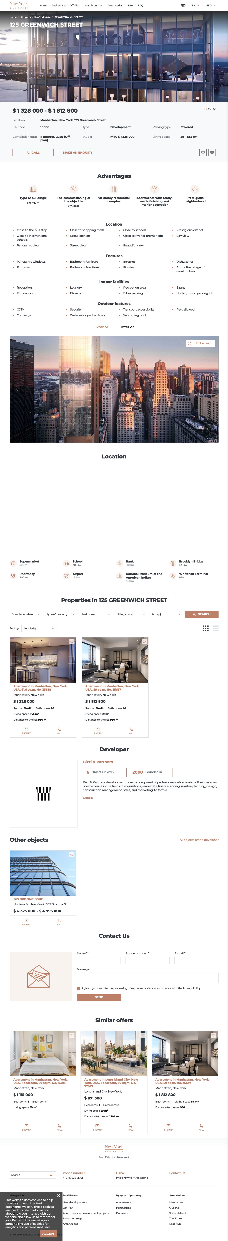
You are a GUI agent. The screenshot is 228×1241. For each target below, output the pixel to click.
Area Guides (70, 1223)
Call (35, 152)
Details (88, 797)
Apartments (123, 1202)
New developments (75, 1202)
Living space (124, 614)
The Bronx (175, 1218)
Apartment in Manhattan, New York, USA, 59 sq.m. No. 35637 (112, 688)
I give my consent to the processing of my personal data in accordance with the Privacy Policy (141, 988)
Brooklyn (175, 1223)
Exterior (101, 327)
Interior (127, 327)
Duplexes (121, 1213)
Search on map (72, 1218)
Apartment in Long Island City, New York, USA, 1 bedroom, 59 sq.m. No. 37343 (111, 1083)
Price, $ (156, 614)
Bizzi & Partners (98, 762)
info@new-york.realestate (132, 1177)
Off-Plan (68, 1207)
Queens (174, 1207)
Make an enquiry (77, 152)
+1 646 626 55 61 (73, 1177)
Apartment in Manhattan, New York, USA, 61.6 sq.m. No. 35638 (40, 688)
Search (204, 614)
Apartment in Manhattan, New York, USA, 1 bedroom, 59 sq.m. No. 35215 (40, 1081)
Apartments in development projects (86, 1213)
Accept (48, 1233)
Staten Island (177, 1213)
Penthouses (123, 1207)
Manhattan (176, 1202)
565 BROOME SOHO (28, 899)
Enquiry (26, 733)
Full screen (203, 343)
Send (99, 997)
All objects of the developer (199, 840)
